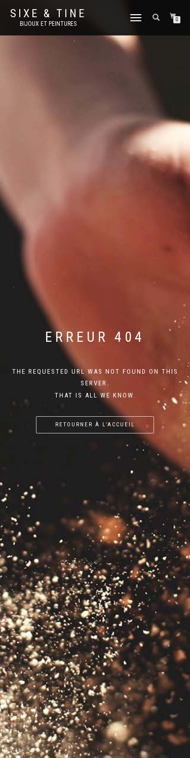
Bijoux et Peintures (48, 23)
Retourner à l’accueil (95, 424)
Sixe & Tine (48, 14)
